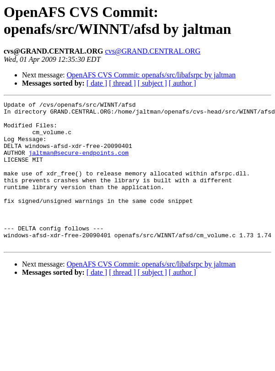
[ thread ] (122, 83)
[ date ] (96, 83)
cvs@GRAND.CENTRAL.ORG (153, 51)
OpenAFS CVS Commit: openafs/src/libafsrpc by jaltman (151, 75)
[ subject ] (152, 83)
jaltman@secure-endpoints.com (79, 163)
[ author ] (182, 83)
